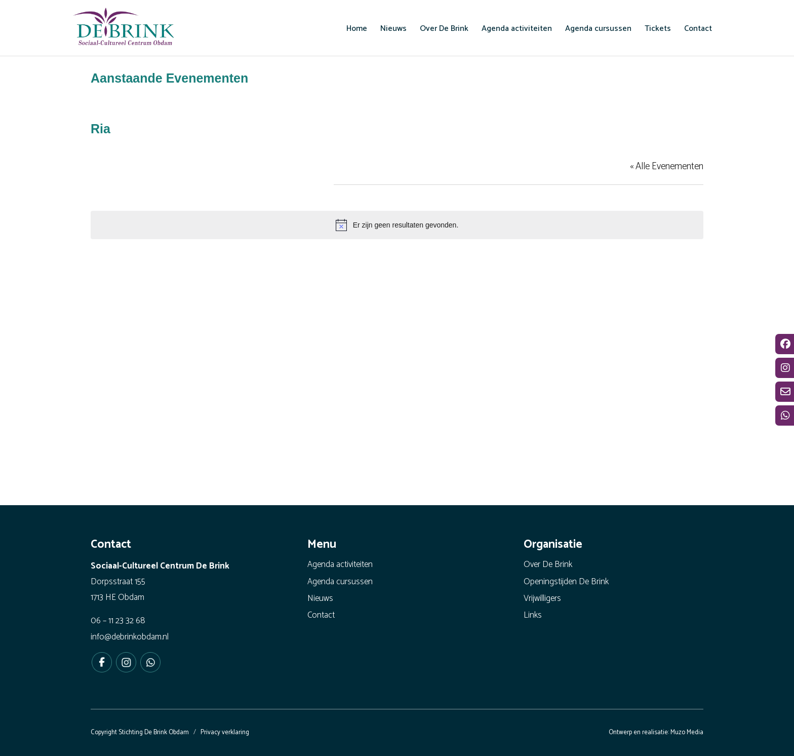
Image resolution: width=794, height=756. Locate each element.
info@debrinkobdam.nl (130, 637)
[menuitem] (357, 28)
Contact (321, 615)
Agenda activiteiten (340, 564)
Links (533, 615)
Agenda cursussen (340, 582)
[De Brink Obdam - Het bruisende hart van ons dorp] (123, 28)
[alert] (397, 225)
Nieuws (320, 598)
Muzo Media (686, 732)
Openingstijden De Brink (566, 582)
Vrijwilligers (542, 598)
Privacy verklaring (225, 732)
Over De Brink (548, 564)
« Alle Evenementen (666, 166)
